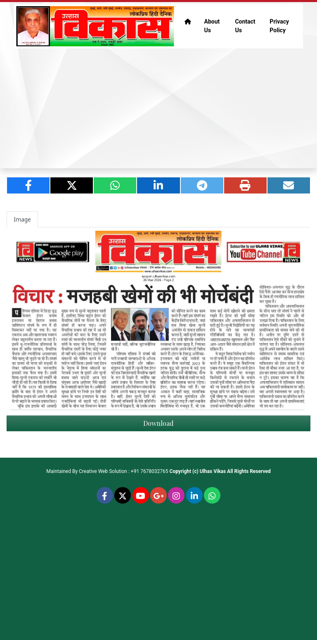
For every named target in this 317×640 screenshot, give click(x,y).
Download (158, 423)
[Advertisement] (158, 108)
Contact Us (245, 25)
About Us (212, 25)
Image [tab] (22, 219)
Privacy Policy (279, 25)
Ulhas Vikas (213, 471)
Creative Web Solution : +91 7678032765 (123, 471)
